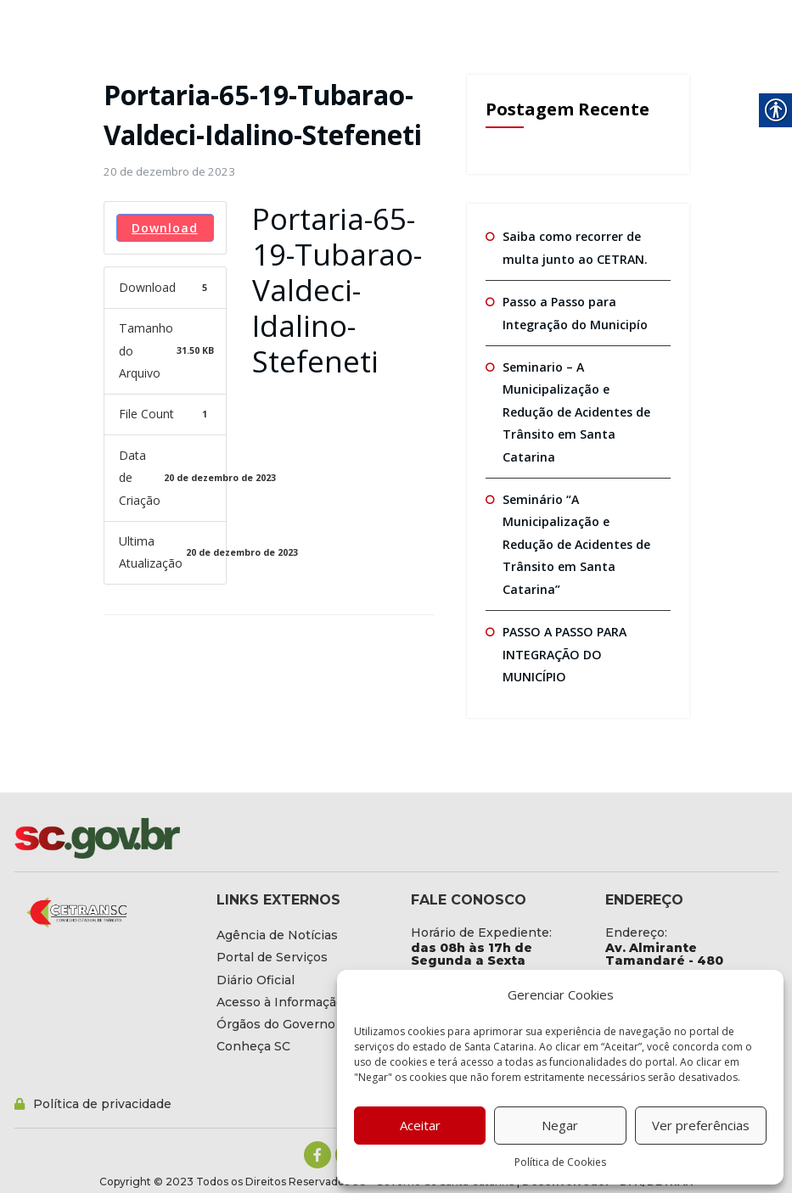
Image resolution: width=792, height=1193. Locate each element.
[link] (169, 171)
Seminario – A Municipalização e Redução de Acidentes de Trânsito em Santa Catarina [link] (576, 410)
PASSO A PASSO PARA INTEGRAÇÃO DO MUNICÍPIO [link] (564, 652)
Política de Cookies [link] (560, 1162)
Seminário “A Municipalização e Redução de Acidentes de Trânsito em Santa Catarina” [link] (576, 543)
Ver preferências (701, 1125)
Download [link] (165, 228)
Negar (560, 1125)
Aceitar (420, 1125)
